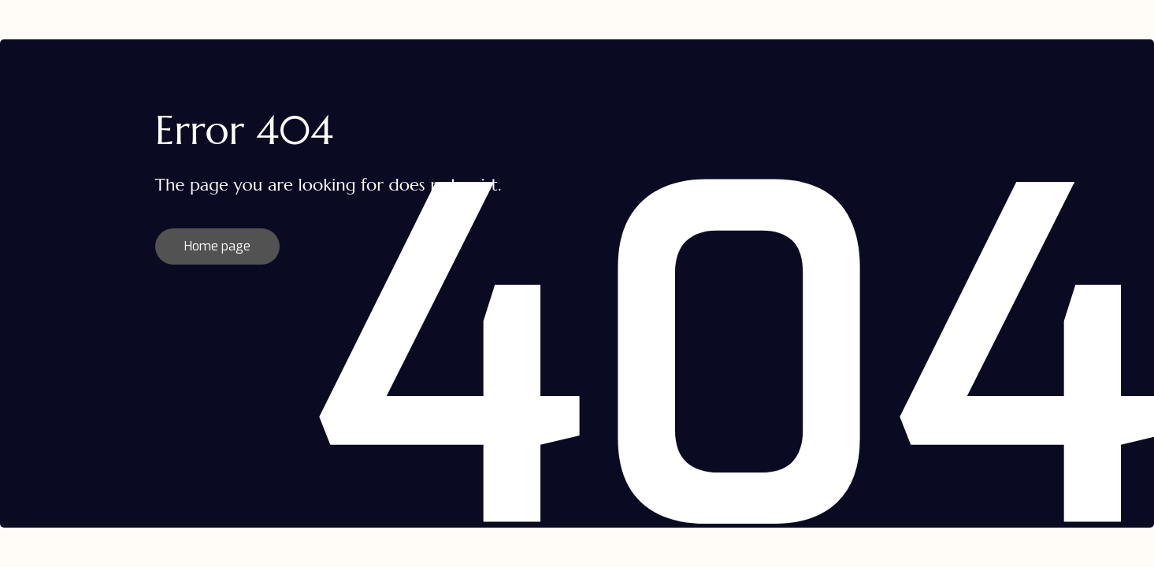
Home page (217, 246)
